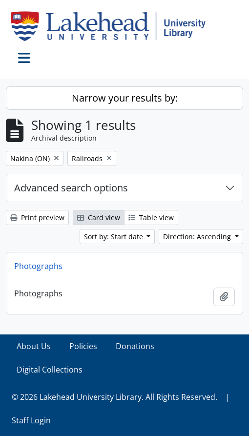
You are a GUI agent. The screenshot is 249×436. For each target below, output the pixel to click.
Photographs (38, 266)
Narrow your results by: (125, 97)
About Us (34, 346)
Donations (135, 346)
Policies (83, 346)
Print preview (37, 217)
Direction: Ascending (198, 236)
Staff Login (31, 420)
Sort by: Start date (114, 236)
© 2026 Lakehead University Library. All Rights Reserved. (114, 397)
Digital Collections (50, 369)
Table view (151, 217)
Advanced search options (71, 187)
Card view (98, 217)
